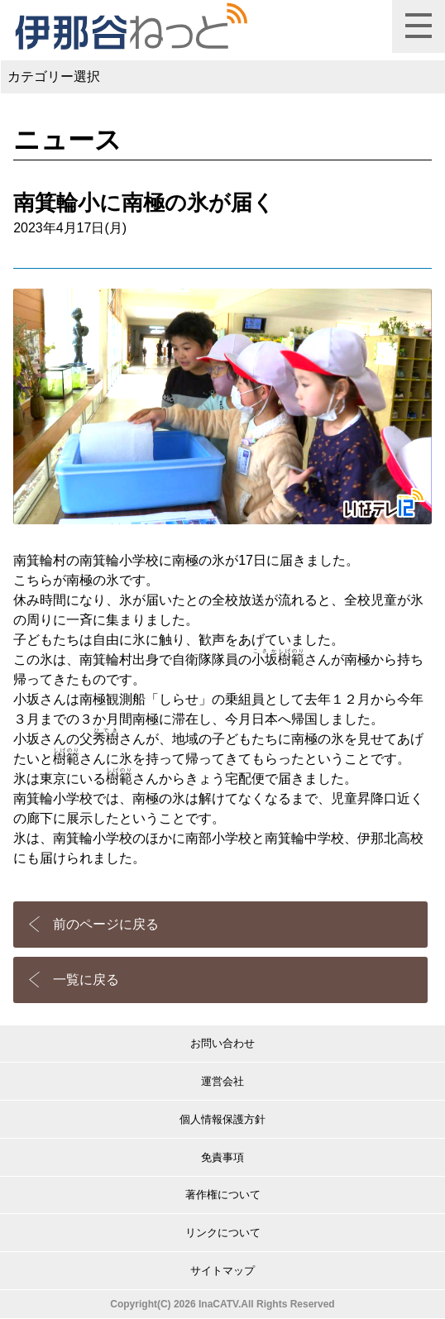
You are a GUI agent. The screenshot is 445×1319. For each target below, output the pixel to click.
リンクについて (223, 1232)
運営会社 (222, 1081)
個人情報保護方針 (222, 1119)
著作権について (223, 1194)
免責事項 (222, 1157)
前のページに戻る (106, 924)
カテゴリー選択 (53, 76)
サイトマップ (222, 1270)
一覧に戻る (86, 980)
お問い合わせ (222, 1043)
